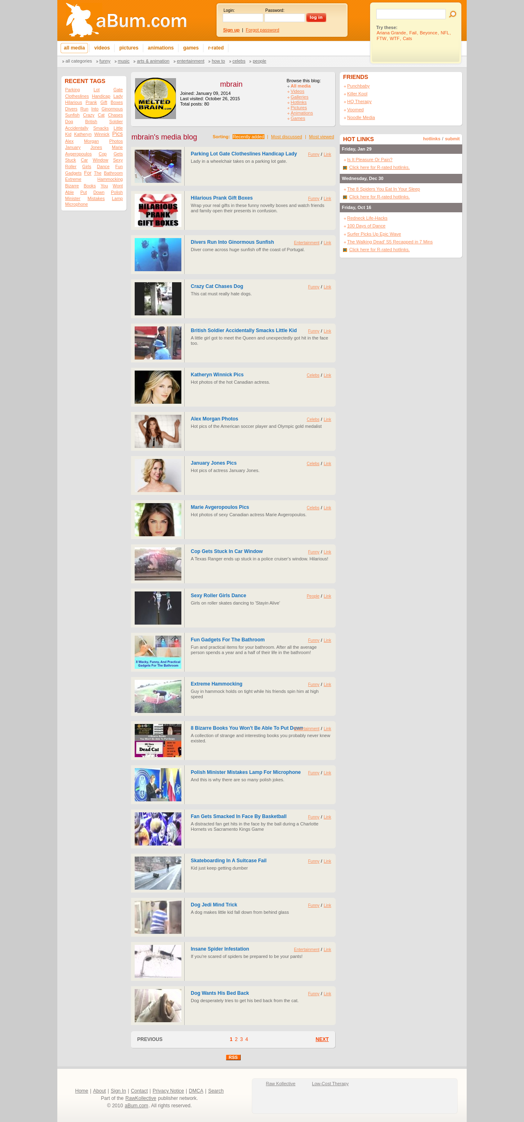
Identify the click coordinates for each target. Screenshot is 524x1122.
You (104, 185)
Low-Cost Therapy (330, 1083)
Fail (413, 32)
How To (218, 60)
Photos (116, 141)
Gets (118, 153)
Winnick (101, 134)
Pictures (299, 107)
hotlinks (431, 138)
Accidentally (76, 128)
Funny (105, 60)
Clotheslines (77, 96)
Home (81, 1091)
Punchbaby (358, 85)
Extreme (73, 179)
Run (84, 108)
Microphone (76, 204)
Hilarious (73, 102)
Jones (96, 147)
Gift (103, 102)
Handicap (101, 96)
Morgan (91, 141)
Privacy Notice (168, 1091)
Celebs (239, 60)
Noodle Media (361, 117)
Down (98, 192)
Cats (407, 38)
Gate (118, 89)
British (91, 121)
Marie (117, 147)
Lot (97, 89)
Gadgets (73, 173)
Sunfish (72, 114)
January (73, 147)
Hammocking (110, 179)
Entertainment (190, 60)
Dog (69, 121)
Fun (119, 166)
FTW (381, 38)
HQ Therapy (359, 101)
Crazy (89, 114)
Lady (118, 96)
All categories (79, 60)
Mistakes (96, 198)
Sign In (118, 1091)
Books (90, 185)
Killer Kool (357, 93)
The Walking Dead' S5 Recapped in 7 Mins (390, 241)
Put (83, 192)
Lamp (117, 198)
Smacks (101, 128)
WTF (395, 38)
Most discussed (286, 136)
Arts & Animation (153, 60)
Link (327, 154)
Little (118, 128)
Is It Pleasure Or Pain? (370, 159)
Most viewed (321, 136)
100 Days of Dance (366, 225)
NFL (444, 32)
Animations (302, 112)
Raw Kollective (281, 1083)
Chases (115, 114)
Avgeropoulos (78, 153)
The (97, 173)
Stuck (70, 159)
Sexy (118, 159)
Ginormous (112, 108)
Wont (118, 185)
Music (124, 60)
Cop (103, 153)
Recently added (248, 136)
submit (452, 138)
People (259, 60)
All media (301, 85)
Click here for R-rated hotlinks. (379, 167)
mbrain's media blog (164, 137)
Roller (71, 166)
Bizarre (72, 185)
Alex (69, 141)
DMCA (196, 1091)
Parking (72, 89)
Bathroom (113, 173)
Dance (103, 166)
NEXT (322, 1039)
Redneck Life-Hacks (367, 218)
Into (95, 108)
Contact (139, 1091)
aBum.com (136, 1106)
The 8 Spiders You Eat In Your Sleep (383, 189)
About (99, 1091)
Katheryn (83, 134)
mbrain (231, 84)
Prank (91, 102)
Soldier (116, 121)
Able (69, 192)
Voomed (355, 109)
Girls (86, 166)
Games (298, 118)
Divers (71, 108)
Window (100, 159)
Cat (101, 114)
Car (84, 159)
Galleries (299, 96)
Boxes (117, 102)
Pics (117, 134)
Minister (72, 198)
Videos (297, 91)
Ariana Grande (391, 32)
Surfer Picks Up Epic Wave (374, 234)
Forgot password (262, 29)
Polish (117, 192)
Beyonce (429, 32)
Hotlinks (299, 102)
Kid (68, 134)
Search (216, 1091)
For (87, 173)
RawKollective (140, 1098)
